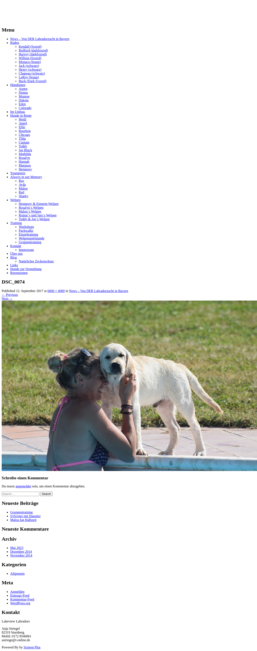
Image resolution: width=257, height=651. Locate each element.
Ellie (22, 127)
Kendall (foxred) (30, 46)
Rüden (14, 43)
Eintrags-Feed (19, 595)
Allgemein (17, 573)
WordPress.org (20, 603)
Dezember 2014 (21, 551)
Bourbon (25, 131)
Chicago (24, 135)
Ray (21, 181)
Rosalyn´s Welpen (31, 207)
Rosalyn (24, 158)
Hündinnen (17, 85)
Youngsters (17, 173)
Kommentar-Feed (22, 599)
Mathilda (25, 154)
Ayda (22, 184)
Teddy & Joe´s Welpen (34, 219)
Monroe (24, 96)
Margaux (25, 165)
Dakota (24, 100)
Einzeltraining (28, 234)
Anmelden (17, 591)
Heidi (22, 119)
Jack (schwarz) (29, 66)
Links (14, 265)
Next (7, 298)
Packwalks (26, 230)
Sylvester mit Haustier (25, 516)
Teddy (23, 146)
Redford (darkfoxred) (33, 50)
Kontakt (15, 246)
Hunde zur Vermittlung (25, 269)
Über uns (16, 253)
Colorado (25, 108)
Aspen (23, 89)
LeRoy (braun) (29, 77)
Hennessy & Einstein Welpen (39, 204)
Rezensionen (19, 273)
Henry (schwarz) (30, 69)
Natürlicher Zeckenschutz (36, 261)
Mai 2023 (16, 548)
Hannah (24, 161)
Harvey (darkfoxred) (33, 54)
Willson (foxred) (30, 58)
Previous (10, 295)
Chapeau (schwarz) (32, 73)
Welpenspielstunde (31, 238)
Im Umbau (17, 112)
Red (21, 192)
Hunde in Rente (20, 115)
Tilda (22, 138)
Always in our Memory (26, 177)
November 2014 (21, 555)
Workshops (26, 227)
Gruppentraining (30, 242)
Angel (23, 123)
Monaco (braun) (30, 62)
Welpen (15, 200)
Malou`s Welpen (30, 211)
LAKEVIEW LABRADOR (41, 8)
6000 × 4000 (56, 291)
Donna (23, 92)
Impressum (26, 250)
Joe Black (25, 150)
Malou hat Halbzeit (23, 520)
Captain (24, 142)
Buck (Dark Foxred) (32, 81)
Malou (23, 188)
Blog (13, 257)
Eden (22, 104)
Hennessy (25, 169)
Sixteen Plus (32, 647)
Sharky (23, 196)
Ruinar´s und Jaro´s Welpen (38, 215)
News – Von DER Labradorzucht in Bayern (39, 39)
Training (16, 223)
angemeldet (23, 486)
